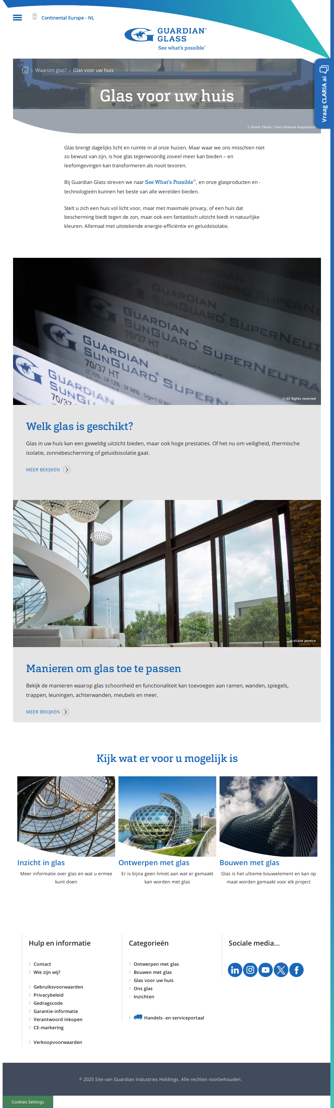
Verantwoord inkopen (58, 1019)
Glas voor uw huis (154, 980)
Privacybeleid (49, 995)
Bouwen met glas (153, 972)
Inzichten (144, 996)
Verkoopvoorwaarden (58, 1042)
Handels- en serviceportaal (174, 1018)
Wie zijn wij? (47, 972)
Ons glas (143, 988)
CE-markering (49, 1027)
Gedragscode (48, 1003)
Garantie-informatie (56, 1011)
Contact (42, 964)
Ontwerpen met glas (156, 964)
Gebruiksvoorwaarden (58, 987)
